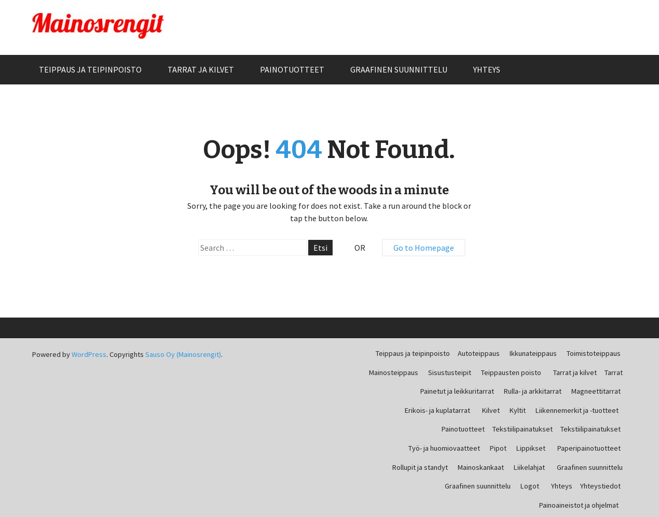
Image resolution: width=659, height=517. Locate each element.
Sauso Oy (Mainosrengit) (183, 354)
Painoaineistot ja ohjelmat (579, 505)
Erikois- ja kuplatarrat (437, 410)
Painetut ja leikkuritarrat (457, 391)
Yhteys (486, 69)
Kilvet (491, 410)
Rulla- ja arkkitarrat (532, 391)
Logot (529, 486)
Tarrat (614, 372)
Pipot (498, 448)
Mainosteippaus (393, 372)
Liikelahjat (529, 467)
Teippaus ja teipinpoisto (90, 69)
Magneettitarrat (596, 391)
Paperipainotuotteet (589, 448)
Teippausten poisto (511, 372)
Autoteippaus (479, 353)
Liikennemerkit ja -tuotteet (577, 410)
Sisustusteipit (449, 372)
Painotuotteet (292, 69)
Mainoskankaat (481, 467)
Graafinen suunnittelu (398, 69)
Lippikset (530, 448)
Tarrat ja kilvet (201, 69)
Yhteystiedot (600, 486)
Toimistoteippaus (594, 353)
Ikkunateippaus (533, 353)
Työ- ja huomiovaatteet (444, 448)
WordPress (89, 354)
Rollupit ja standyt (420, 467)
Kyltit (518, 410)
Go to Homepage (423, 247)
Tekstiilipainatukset (522, 429)
